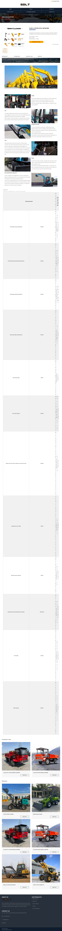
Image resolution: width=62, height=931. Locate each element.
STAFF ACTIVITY (10, 11)
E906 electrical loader (37, 814)
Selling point (4, 56)
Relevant (40, 56)
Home (3, 19)
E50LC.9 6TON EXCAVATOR (9, 884)
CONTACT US (51, 11)
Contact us (6, 911)
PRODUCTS (51, 9)
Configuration (17, 56)
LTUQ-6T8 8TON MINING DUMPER (40, 772)
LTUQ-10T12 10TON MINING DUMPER (11, 772)
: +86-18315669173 (6, 916)
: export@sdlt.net (5, 919)
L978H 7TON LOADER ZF (38, 884)
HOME (10, 9)
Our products (37, 897)
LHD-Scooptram (35, 903)
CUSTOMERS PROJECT (31, 11)
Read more (25, 775)
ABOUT (31, 9)
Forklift (33, 906)
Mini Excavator (12, 19)
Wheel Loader (35, 898)
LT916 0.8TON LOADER (8, 814)
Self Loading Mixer (36, 908)
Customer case (29, 56)
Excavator (34, 901)
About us (5, 897)
